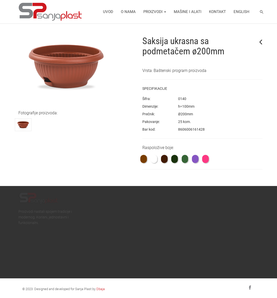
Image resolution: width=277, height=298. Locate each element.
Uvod (108, 11)
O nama (128, 11)
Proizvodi (154, 11)
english (241, 11)
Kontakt (217, 11)
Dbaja (100, 289)
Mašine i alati (187, 11)
